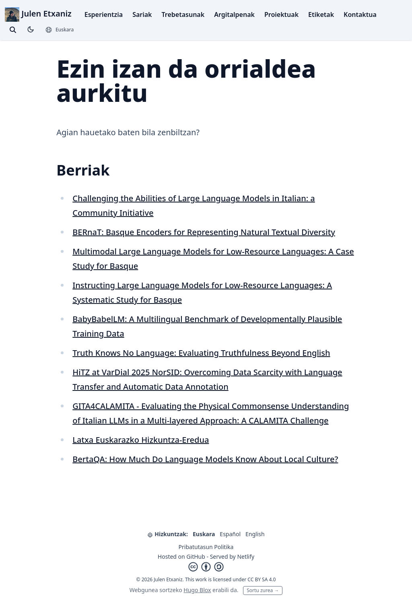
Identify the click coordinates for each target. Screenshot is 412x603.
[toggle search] (13, 30)
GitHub (195, 556)
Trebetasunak (183, 14)
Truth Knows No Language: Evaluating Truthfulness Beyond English (201, 352)
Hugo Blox (197, 590)
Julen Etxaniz (38, 13)
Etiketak (321, 14)
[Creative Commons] (206, 567)
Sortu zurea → (263, 590)
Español (230, 534)
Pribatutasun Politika (206, 547)
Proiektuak (281, 14)
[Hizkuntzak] (59, 29)
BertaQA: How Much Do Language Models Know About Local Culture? (205, 459)
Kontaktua (360, 14)
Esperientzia (103, 14)
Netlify (245, 556)
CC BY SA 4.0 (261, 579)
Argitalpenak (234, 14)
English (255, 534)
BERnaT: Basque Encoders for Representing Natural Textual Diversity (203, 232)
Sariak (142, 14)
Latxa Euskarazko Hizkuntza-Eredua (140, 439)
